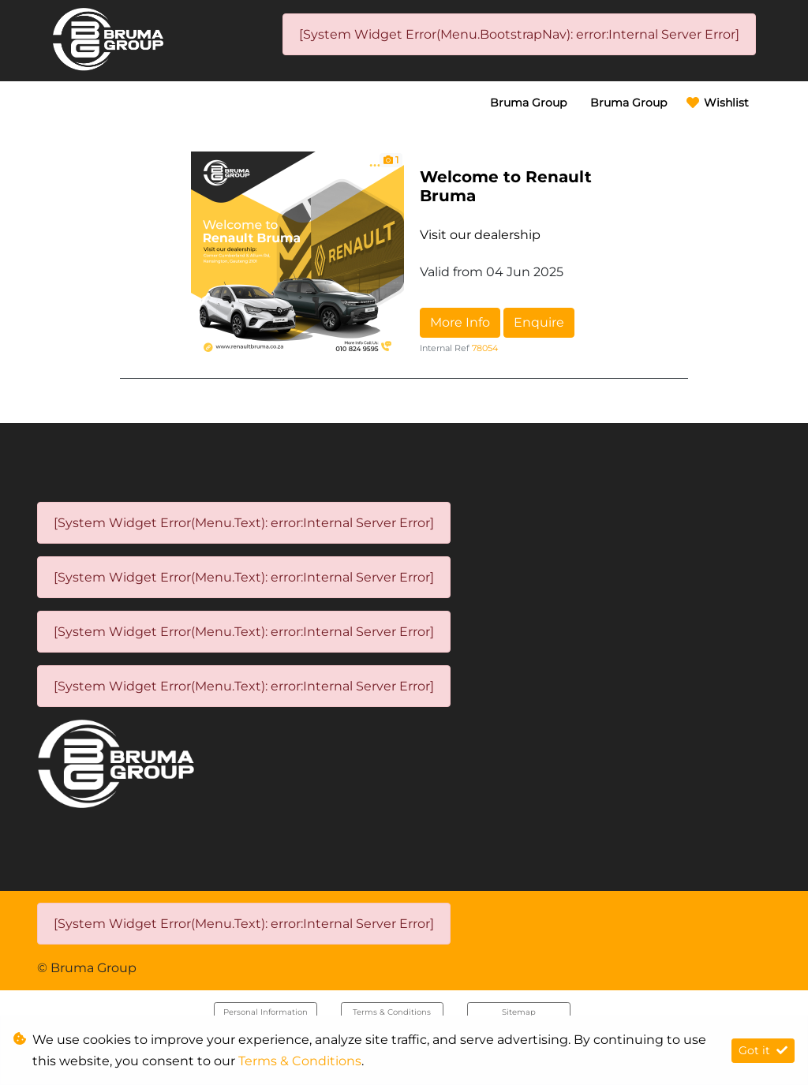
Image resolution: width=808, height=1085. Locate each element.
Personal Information (265, 1012)
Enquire (539, 322)
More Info (460, 322)
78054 (485, 348)
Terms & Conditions (392, 1012)
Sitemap (519, 1012)
